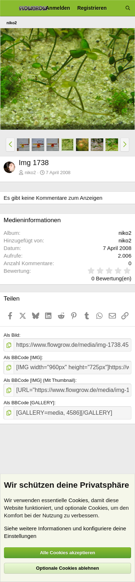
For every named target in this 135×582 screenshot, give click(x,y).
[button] (10, 144)
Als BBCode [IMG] (22, 357)
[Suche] (128, 8)
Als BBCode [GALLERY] (29, 402)
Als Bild (11, 335)
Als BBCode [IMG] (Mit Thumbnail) (39, 380)
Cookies (78, 500)
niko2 (30, 172)
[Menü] (8, 8)
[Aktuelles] (116, 8)
